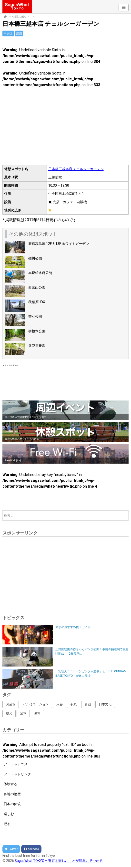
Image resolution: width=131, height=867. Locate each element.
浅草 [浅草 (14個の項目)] (23, 713)
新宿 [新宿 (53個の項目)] (88, 704)
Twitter (11, 849)
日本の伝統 (12, 804)
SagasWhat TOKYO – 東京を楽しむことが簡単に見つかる (59, 861)
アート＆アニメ (16, 764)
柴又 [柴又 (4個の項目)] (9, 713)
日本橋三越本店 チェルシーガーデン (76, 169)
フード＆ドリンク (17, 774)
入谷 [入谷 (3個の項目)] (59, 704)
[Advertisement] (65, 382)
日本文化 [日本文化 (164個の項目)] (105, 704)
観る (7, 824)
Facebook (31, 849)
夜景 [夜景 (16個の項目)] (74, 704)
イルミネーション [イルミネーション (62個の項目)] (36, 704)
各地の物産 (12, 794)
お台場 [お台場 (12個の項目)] (10, 704)
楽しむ (9, 814)
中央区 (8, 33)
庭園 (19, 33)
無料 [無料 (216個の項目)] (37, 713)
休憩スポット (21, 16)
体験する (10, 784)
